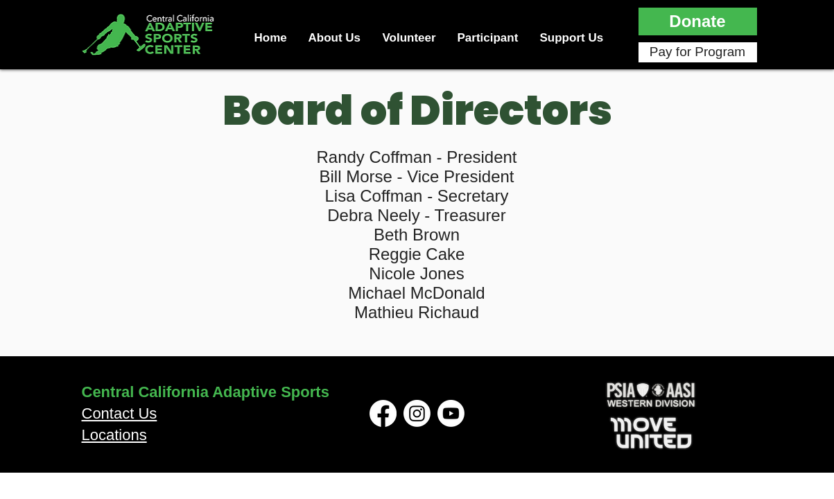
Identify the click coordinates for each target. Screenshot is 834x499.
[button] (697, 21)
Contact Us (119, 413)
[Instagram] (417, 413)
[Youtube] (450, 413)
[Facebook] (383, 413)
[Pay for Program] (697, 52)
